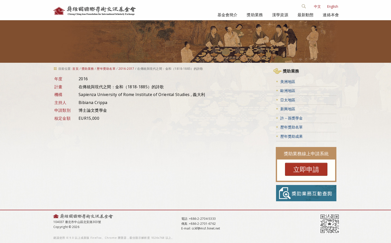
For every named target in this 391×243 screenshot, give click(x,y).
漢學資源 (280, 15)
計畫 (58, 87)
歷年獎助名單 (106, 68)
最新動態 (305, 15)
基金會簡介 (227, 15)
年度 (58, 79)
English (332, 6)
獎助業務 (255, 15)
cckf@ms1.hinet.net (206, 228)
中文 (317, 6)
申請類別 (62, 110)
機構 (58, 94)
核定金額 (62, 118)
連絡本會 (331, 15)
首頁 (75, 68)
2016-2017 (126, 68)
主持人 (60, 102)
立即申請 (306, 169)
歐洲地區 (287, 90)
